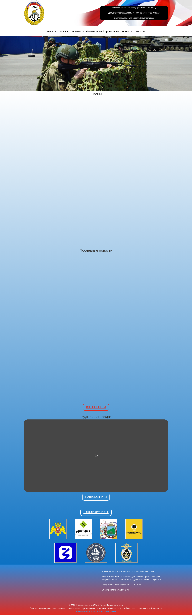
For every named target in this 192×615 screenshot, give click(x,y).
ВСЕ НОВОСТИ (96, 407)
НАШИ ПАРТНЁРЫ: (96, 512)
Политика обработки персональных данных (96, 611)
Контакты (127, 32)
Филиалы (140, 32)
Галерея (63, 32)
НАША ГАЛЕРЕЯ (96, 497)
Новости (51, 32)
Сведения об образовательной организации (95, 32)
